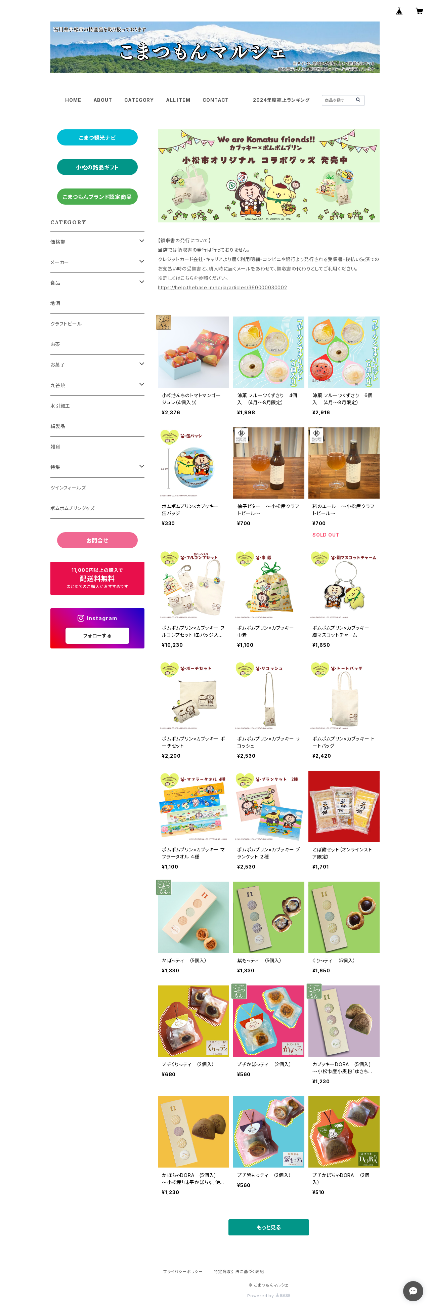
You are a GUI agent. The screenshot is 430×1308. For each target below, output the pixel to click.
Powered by (268, 1295)
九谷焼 (57, 385)
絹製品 (57, 426)
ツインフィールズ (68, 488)
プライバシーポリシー (183, 1271)
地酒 (55, 303)
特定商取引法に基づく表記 (239, 1271)
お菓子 (57, 365)
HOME (73, 100)
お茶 (55, 344)
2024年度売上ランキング (281, 100)
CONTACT (216, 100)
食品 (55, 283)
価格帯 (57, 242)
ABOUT (102, 100)
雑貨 (55, 447)
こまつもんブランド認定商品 (97, 197)
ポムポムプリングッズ (72, 508)
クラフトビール (66, 324)
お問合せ (97, 540)
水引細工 (60, 406)
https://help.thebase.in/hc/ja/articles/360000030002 (222, 287)
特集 (55, 467)
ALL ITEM (178, 100)
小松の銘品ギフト (97, 167)
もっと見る (269, 1227)
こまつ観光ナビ (97, 137)
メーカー (59, 262)
